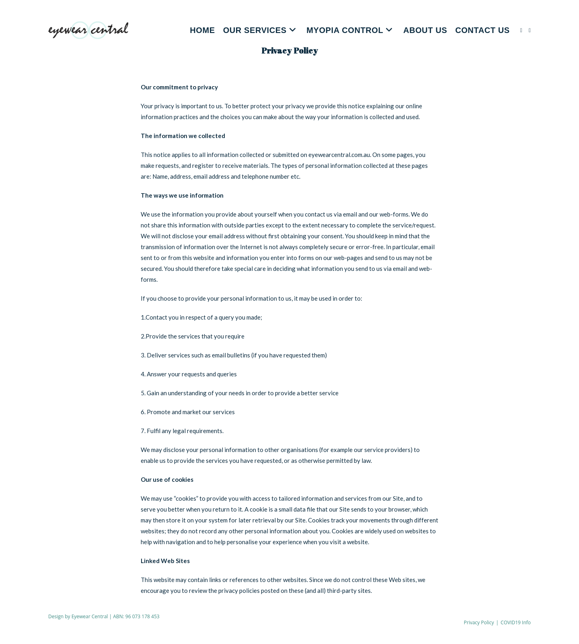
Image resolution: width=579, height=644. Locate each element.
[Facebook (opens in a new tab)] (521, 30)
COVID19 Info (516, 622)
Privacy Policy (479, 622)
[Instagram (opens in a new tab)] (530, 30)
